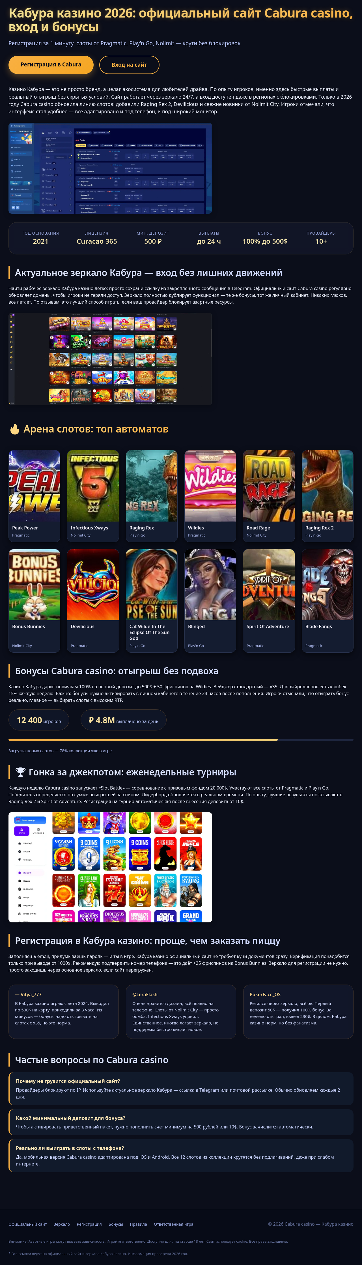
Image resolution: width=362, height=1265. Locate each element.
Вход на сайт (129, 64)
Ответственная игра (173, 1224)
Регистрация (89, 1224)
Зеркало (62, 1224)
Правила (138, 1224)
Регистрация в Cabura (51, 64)
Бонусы (116, 1224)
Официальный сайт (27, 1224)
